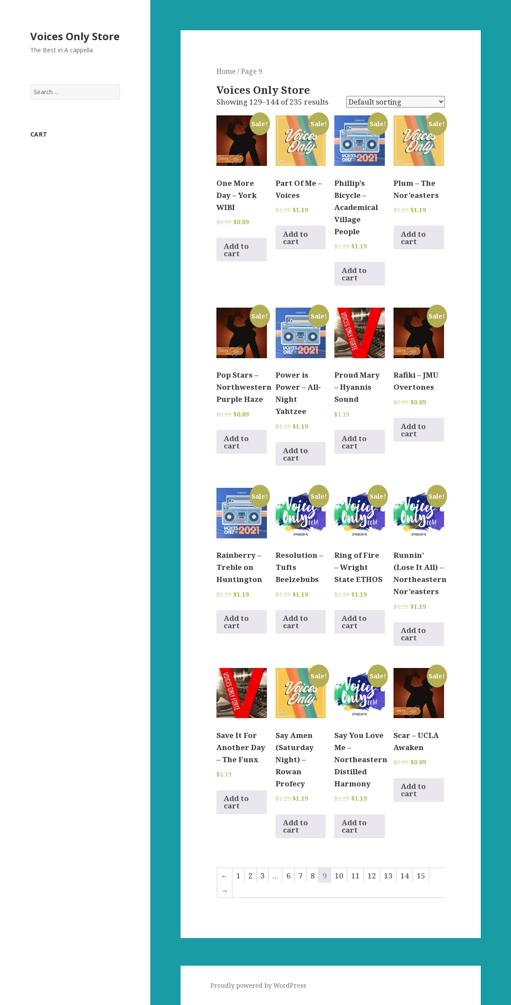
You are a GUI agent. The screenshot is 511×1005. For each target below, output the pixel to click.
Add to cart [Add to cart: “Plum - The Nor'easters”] (413, 237)
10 (339, 876)
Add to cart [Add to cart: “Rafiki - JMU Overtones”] (413, 430)
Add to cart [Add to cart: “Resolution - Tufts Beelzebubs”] (295, 621)
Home (225, 71)
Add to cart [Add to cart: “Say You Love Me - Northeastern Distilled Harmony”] (354, 826)
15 (421, 876)
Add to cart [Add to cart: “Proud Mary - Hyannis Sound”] (354, 442)
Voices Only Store (75, 36)
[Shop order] (395, 102)
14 (404, 876)
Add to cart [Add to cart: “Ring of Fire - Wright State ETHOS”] (354, 621)
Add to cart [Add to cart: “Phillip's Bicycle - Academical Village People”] (354, 274)
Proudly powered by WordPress (258, 985)
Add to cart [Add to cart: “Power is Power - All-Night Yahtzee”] (295, 454)
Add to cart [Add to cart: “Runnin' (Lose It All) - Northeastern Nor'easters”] (413, 633)
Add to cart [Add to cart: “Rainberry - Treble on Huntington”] (236, 621)
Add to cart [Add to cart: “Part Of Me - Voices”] (295, 237)
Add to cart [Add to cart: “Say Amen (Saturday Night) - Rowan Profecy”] (295, 826)
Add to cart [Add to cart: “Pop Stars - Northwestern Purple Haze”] (236, 442)
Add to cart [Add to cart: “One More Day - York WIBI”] (236, 249)
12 (372, 876)
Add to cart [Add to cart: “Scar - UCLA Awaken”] (413, 789)
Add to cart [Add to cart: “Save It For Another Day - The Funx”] (236, 802)
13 (388, 876)
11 (355, 876)
